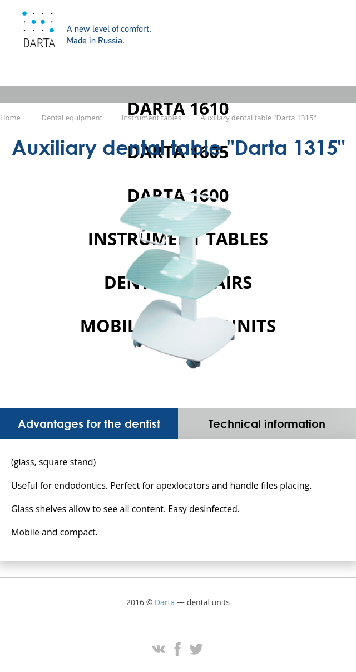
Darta (165, 602)
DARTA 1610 (178, 108)
